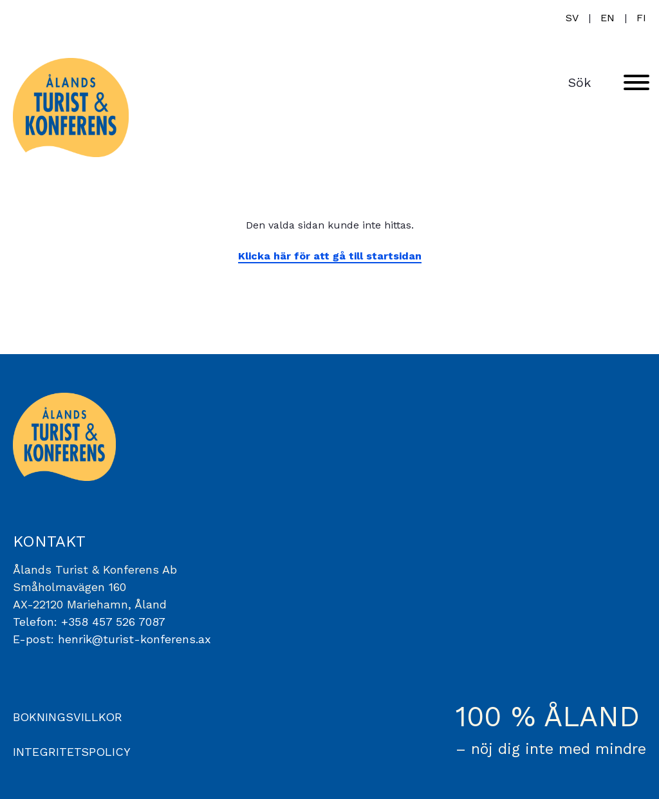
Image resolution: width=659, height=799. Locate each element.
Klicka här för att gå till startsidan (330, 256)
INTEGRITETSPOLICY (72, 751)
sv (572, 18)
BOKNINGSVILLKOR (67, 717)
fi (641, 18)
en (607, 18)
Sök (579, 82)
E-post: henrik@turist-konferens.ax (112, 639)
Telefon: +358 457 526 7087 (89, 621)
